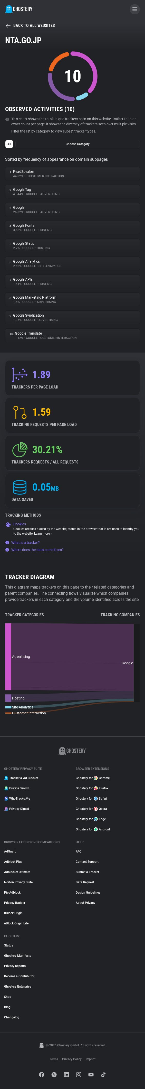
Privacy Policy (72, 1059)
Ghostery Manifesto (17, 956)
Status (8, 945)
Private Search (16, 788)
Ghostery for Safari (91, 799)
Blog (7, 1007)
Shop (7, 997)
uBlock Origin (13, 913)
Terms (54, 1059)
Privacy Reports (15, 966)
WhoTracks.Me (17, 799)
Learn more (43, 533)
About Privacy (85, 903)
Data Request (85, 882)
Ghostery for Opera (91, 809)
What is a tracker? (22, 543)
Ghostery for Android (93, 829)
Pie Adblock (12, 892)
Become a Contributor (19, 976)
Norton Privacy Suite (18, 882)
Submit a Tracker (87, 872)
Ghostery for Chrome (93, 778)
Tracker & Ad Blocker (21, 778)
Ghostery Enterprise (17, 986)
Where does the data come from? (34, 550)
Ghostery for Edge (91, 819)
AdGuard (10, 851)
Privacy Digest (16, 809)
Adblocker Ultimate (17, 872)
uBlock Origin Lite (16, 923)
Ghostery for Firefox (92, 788)
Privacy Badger (14, 903)
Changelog (11, 1017)
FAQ (78, 851)
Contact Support (87, 862)
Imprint (90, 1059)
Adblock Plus (13, 862)
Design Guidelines (88, 892)
